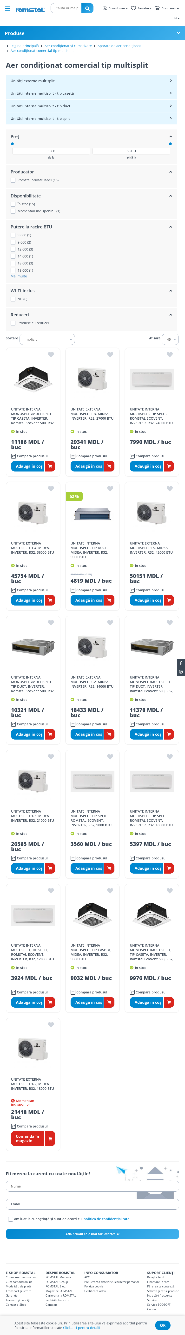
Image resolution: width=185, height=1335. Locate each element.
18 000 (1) (25, 270)
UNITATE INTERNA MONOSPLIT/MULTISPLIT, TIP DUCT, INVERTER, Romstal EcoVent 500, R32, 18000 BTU (151, 686)
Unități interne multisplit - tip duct (40, 106)
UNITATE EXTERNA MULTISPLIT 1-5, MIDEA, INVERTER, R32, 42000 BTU (151, 548)
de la (51, 157)
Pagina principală (25, 45)
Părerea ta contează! (161, 1286)
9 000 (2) (24, 242)
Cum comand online (19, 1282)
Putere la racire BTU (31, 227)
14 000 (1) (25, 256)
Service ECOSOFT (159, 1305)
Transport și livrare (18, 1291)
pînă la (131, 157)
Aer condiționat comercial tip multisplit (42, 50)
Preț (15, 136)
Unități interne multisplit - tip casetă (42, 93)
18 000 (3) (25, 263)
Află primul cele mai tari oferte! (91, 1234)
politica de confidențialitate (106, 1218)
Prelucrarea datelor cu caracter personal (111, 1282)
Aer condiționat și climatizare (68, 45)
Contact (152, 1309)
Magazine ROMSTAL (59, 1291)
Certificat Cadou (95, 1291)
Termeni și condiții (18, 1300)
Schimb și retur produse (163, 1291)
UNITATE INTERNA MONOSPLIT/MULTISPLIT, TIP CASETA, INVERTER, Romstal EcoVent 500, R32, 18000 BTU (33, 418)
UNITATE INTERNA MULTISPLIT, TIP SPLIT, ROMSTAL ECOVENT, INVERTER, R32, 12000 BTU (32, 952)
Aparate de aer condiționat (119, 45)
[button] (176, 18)
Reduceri (20, 315)
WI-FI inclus (23, 291)
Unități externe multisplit (33, 80)
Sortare (12, 338)
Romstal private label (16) (38, 180)
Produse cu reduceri (34, 323)
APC (87, 1277)
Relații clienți (155, 1277)
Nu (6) (22, 299)
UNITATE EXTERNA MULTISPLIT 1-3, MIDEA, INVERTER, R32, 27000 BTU (92, 414)
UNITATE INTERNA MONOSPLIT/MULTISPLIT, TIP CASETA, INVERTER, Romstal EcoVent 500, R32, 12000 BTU (151, 954)
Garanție (12, 1295)
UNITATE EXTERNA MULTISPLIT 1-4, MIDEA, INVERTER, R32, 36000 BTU (32, 548)
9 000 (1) (24, 235)
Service (152, 1300)
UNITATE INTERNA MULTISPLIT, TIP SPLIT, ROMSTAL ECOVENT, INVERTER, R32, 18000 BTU (151, 818)
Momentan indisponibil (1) (39, 211)
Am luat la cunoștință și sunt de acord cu (68, 1219)
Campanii (52, 1305)
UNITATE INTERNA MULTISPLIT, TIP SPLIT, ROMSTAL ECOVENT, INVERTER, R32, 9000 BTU (91, 818)
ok (163, 1325)
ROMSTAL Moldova (58, 1277)
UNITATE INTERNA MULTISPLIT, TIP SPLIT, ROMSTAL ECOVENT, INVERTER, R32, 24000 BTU (151, 416)
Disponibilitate (26, 196)
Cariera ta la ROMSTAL (61, 1295)
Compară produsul (29, 456)
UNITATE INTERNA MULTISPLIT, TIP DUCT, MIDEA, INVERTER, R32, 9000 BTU (89, 550)
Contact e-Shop (16, 1305)
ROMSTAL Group (57, 1282)
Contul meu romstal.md (21, 1277)
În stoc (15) (26, 204)
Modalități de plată (18, 1286)
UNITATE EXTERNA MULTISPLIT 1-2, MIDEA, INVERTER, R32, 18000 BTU (32, 1084)
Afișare (154, 338)
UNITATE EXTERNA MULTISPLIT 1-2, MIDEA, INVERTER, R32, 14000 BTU (92, 682)
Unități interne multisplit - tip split (40, 118)
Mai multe (19, 276)
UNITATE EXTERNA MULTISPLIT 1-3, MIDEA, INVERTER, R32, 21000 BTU (32, 816)
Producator (22, 172)
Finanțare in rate (158, 1282)
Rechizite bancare (57, 1300)
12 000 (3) (25, 249)
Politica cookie (93, 1286)
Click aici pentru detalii (81, 1327)
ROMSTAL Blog (56, 1286)
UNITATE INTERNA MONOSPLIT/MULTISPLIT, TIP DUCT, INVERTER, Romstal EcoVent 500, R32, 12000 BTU (33, 686)
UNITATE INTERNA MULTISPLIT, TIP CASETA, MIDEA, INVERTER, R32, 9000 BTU (91, 952)
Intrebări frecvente (159, 1295)
